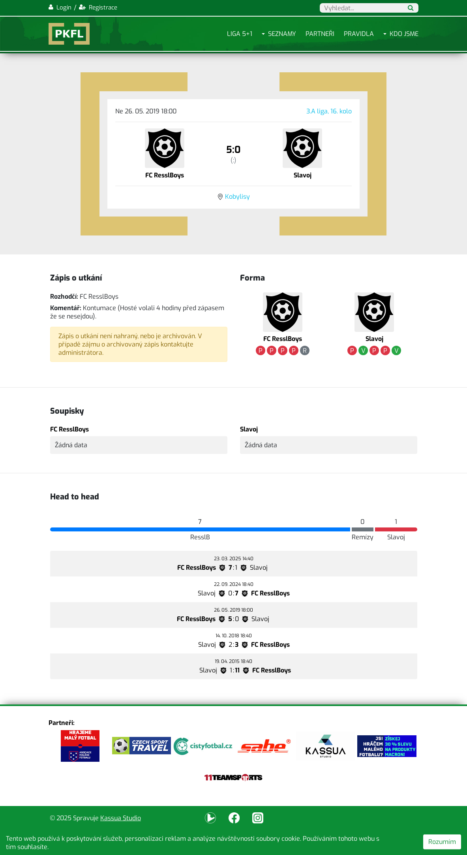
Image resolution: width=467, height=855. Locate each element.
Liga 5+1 (239, 34)
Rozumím (442, 842)
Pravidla (359, 34)
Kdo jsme (404, 34)
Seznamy (282, 34)
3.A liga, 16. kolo (329, 111)
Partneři (320, 34)
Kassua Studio (120, 818)
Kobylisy (237, 196)
